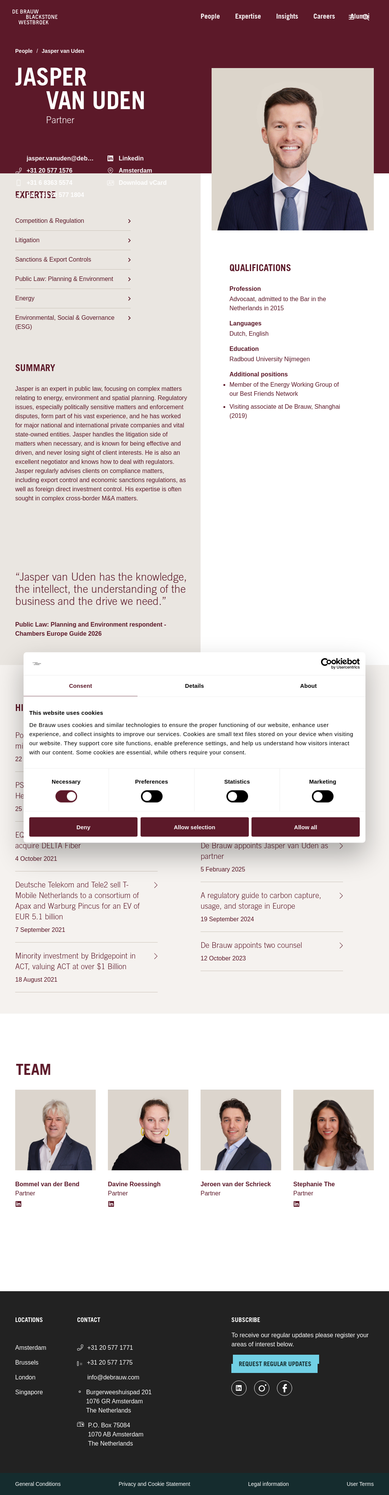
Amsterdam (30, 1347)
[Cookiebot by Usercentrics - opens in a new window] (326, 664)
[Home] (35, 17)
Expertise (248, 17)
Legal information (268, 1484)
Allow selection (194, 827)
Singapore (29, 1392)
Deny (83, 827)
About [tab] (308, 685)
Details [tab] (194, 685)
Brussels (26, 1362)
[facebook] (284, 1388)
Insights (287, 17)
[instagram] (261, 1388)
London (25, 1377)
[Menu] (351, 17)
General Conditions (38, 1484)
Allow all (305, 827)
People (210, 17)
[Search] (366, 17)
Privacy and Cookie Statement (154, 1484)
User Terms (360, 1484)
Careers (324, 17)
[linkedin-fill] (239, 1388)
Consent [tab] (80, 685)
